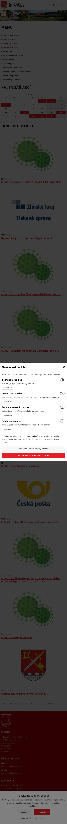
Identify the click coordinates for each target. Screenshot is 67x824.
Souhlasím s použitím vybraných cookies (33, 448)
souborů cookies (38, 436)
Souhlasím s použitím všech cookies (33, 455)
